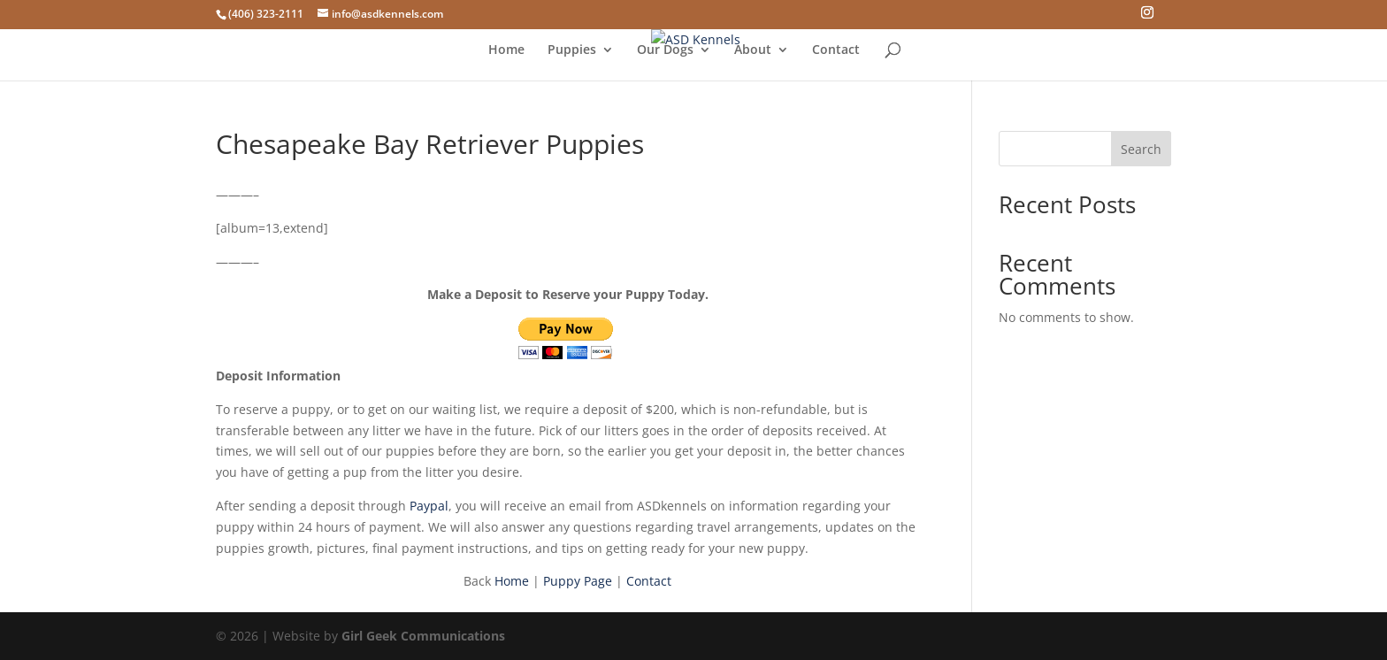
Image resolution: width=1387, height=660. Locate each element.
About (752, 50)
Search (1141, 149)
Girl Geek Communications (423, 635)
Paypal (429, 505)
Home (506, 50)
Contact (836, 50)
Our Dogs (665, 50)
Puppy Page (577, 580)
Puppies (572, 50)
